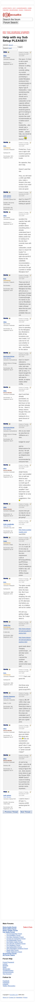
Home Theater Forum (10, 930)
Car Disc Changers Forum (15, 937)
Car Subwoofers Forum (14, 947)
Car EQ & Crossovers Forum (15, 938)
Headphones (14, 10)
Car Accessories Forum (14, 933)
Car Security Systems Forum (15, 943)
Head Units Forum (12, 950)
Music (21, 10)
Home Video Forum (9, 929)
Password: (10, 49)
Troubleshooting (8, 970)
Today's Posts (27, 927)
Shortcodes (6, 969)
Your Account (7, 974)
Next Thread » (26, 812)
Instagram (6, 982)
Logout (5, 964)
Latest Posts (7, 8)
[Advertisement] (17, 868)
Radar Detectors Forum (14, 952)
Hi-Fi (14, 8)
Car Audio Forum (9, 932)
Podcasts (27, 10)
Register (5, 965)
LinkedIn (5, 984)
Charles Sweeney (9, 696)
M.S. (4, 146)
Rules (5, 967)
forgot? (10, 48)
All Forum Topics (9, 955)
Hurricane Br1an (8, 356)
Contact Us (12, 997)
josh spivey (7, 196)
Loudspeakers (22, 8)
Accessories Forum (10, 953)
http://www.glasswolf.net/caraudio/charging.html (25, 631)
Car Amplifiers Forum (13, 935)
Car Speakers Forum (13, 945)
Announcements (8, 972)
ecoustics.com (14, 994)
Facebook (6, 981)
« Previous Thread (10, 812)
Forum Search (10, 22)
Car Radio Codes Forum (14, 942)
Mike (5, 56)
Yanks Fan (6, 625)
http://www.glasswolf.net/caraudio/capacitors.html (25, 640)
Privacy (25, 997)
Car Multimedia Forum (13, 940)
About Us (5, 997)
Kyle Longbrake (8, 524)
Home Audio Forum (10, 927)
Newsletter (19, 997)
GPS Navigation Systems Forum (17, 948)
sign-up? (11, 45)
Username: (10, 46)
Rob (4, 278)
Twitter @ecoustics (9, 986)
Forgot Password (8, 962)
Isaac (5, 541)
